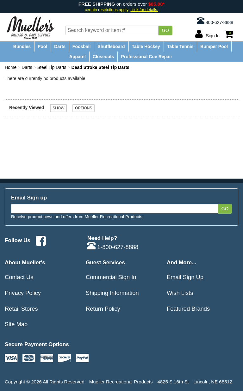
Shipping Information (112, 293)
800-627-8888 (215, 21)
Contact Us (19, 277)
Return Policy (103, 308)
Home (10, 67)
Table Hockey (146, 46)
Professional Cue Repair (146, 56)
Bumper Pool (214, 46)
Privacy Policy (23, 293)
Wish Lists (180, 293)
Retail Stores (21, 308)
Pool (42, 46)
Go (165, 30)
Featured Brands (188, 308)
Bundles (22, 46)
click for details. (144, 9)
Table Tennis (180, 46)
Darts (59, 46)
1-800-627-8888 (112, 247)
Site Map (16, 324)
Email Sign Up (185, 277)
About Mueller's (25, 262)
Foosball (81, 46)
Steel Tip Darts (51, 67)
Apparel (77, 56)
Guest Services (105, 262)
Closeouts (103, 56)
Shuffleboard (111, 46)
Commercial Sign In (111, 277)
